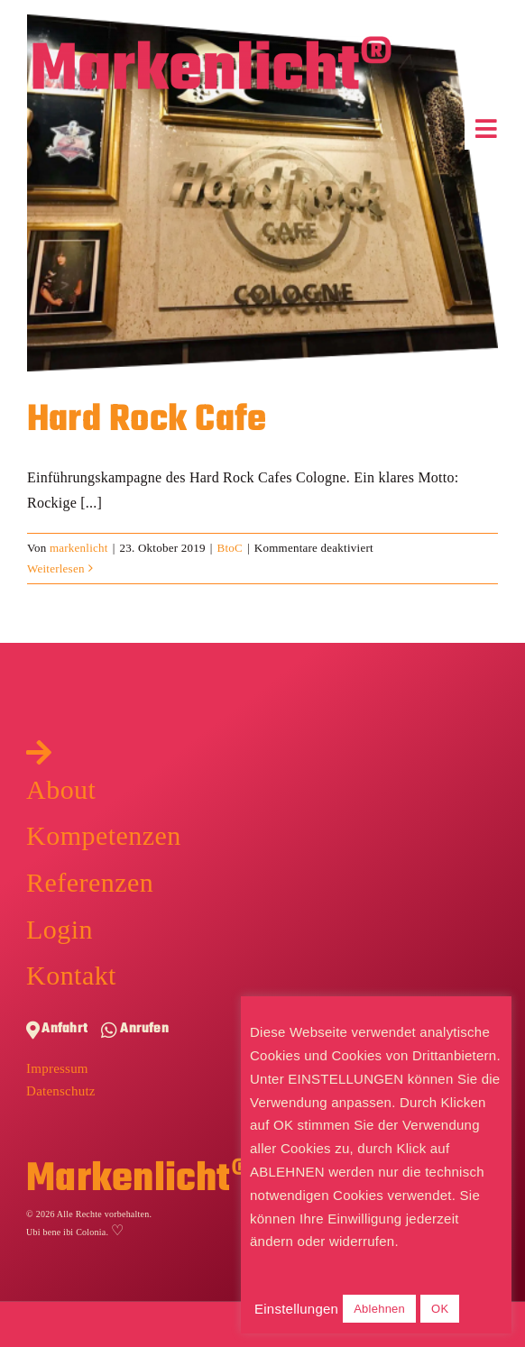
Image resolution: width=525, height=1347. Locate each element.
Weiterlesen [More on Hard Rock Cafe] (56, 568)
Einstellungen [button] (296, 1308)
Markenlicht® (139, 1180)
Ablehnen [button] (379, 1308)
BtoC (230, 547)
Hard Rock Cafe (146, 420)
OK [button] (439, 1308)
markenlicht (79, 547)
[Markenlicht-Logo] (212, 42)
